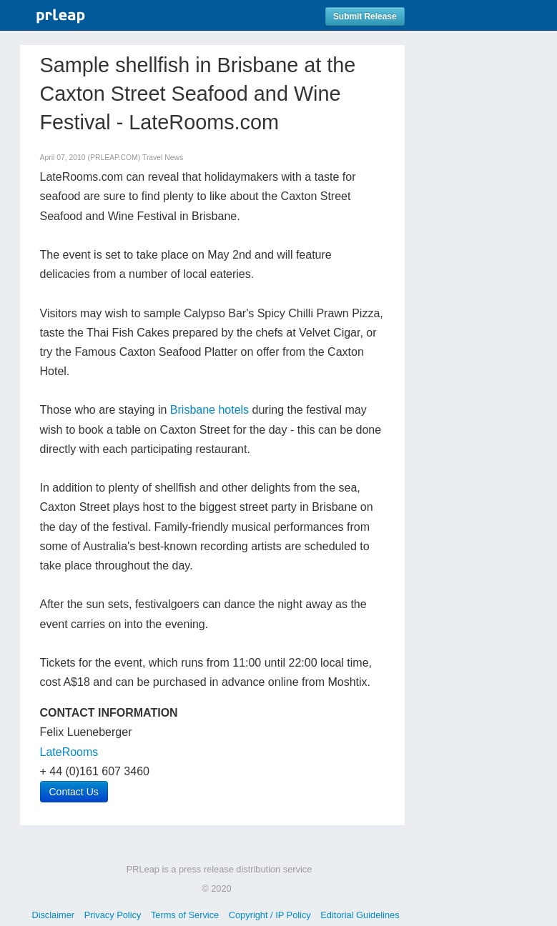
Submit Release (365, 16)
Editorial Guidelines (359, 915)
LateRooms (69, 752)
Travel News (162, 157)
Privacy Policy (113, 915)
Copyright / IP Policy (270, 915)
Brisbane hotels (209, 410)
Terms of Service (185, 915)
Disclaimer (52, 915)
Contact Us (74, 791)
